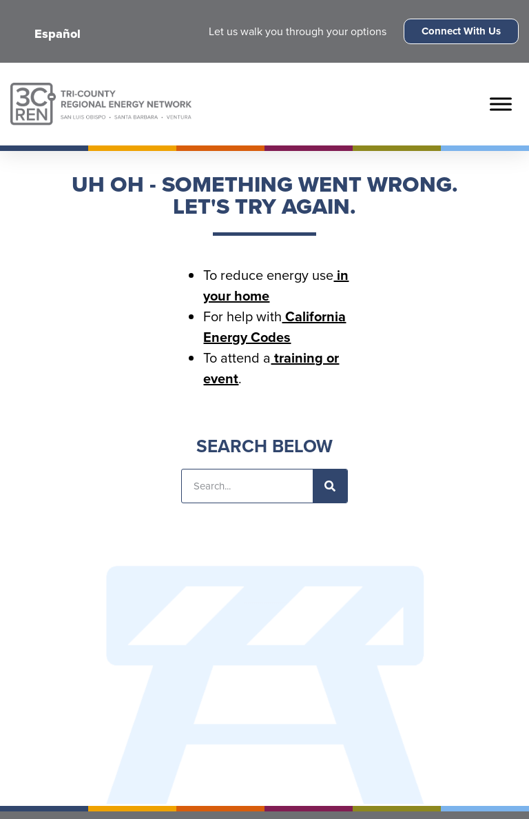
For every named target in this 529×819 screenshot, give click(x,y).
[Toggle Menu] (501, 103)
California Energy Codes (274, 326)
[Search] (330, 486)
